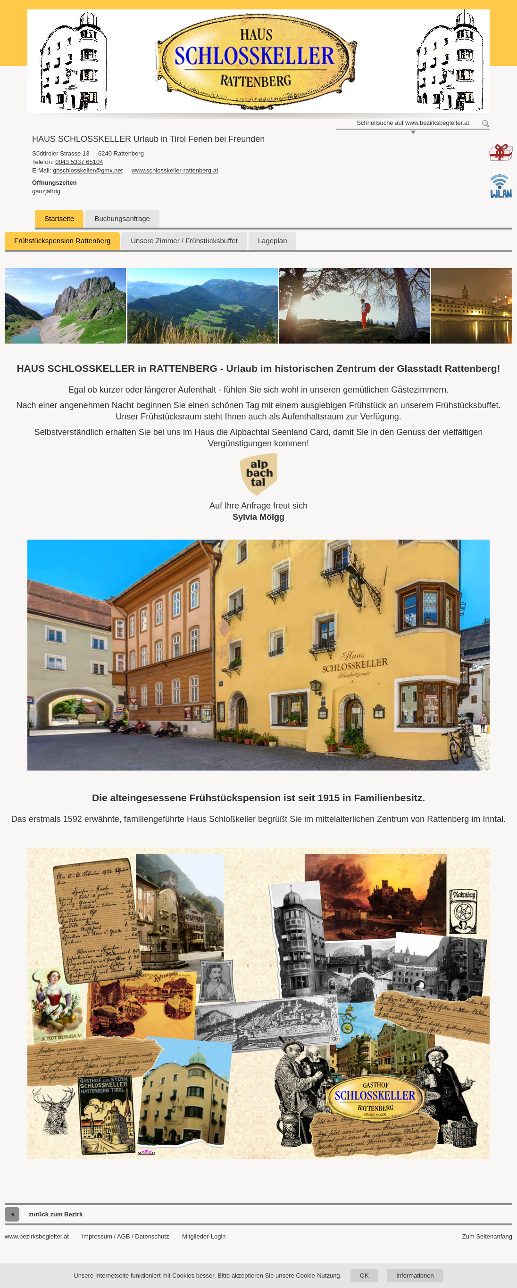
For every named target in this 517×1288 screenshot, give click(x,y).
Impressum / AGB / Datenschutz (125, 1236)
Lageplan (272, 241)
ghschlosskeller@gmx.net (88, 170)
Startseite (59, 218)
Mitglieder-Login (204, 1236)
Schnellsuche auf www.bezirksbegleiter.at (413, 122)
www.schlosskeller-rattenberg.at (175, 170)
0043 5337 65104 (79, 161)
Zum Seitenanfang (487, 1236)
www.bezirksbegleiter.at (37, 1236)
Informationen (415, 1275)
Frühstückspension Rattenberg (62, 241)
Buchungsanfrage (122, 218)
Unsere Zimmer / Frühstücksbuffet (184, 241)
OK (364, 1275)
